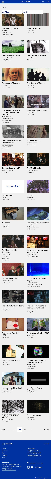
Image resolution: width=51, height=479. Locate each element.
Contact (4, 455)
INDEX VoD (38, 467)
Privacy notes (45, 478)
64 (20, 430)
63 (14, 430)
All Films (5, 12)
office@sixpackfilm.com (34, 456)
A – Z (25, 12)
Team (3, 453)
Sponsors (4, 451)
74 (31, 430)
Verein (4, 448)
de (43, 2)
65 (25, 430)
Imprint (4, 457)
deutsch (46, 444)
